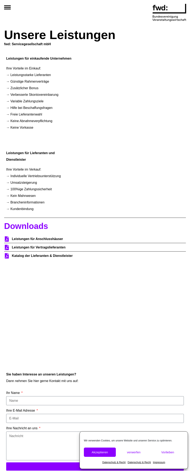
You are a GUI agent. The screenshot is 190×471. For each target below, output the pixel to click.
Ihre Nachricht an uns (22, 428)
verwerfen (134, 452)
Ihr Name (13, 393)
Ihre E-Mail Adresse (21, 410)
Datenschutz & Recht (114, 462)
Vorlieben (167, 452)
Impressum (159, 462)
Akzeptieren (100, 452)
